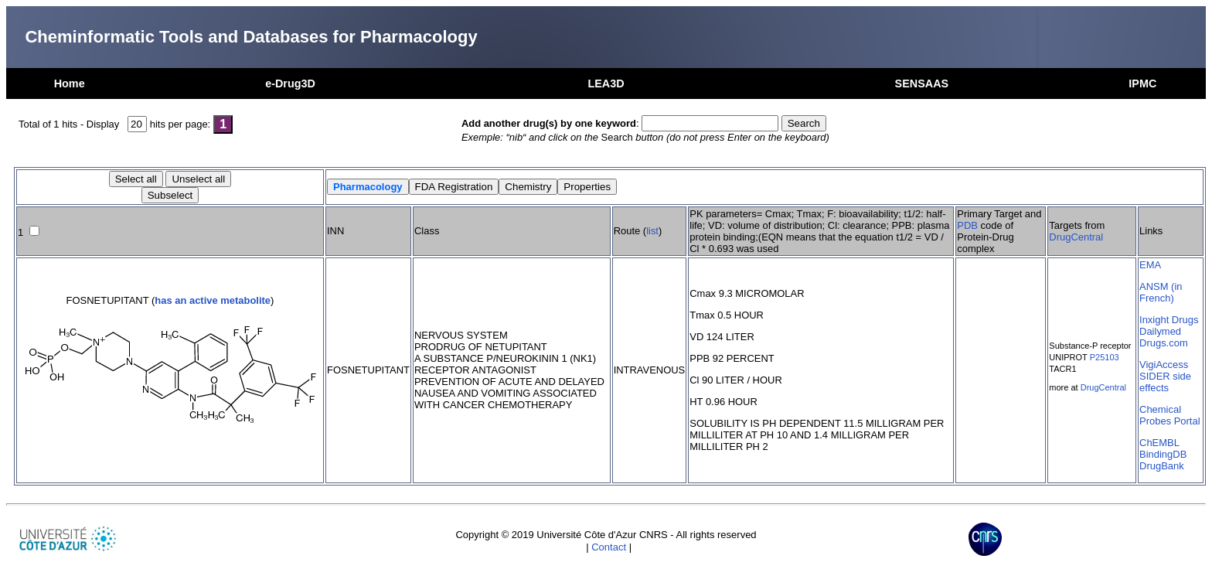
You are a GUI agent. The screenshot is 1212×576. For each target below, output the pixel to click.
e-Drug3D (290, 83)
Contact (608, 547)
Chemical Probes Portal (1169, 415)
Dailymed (1160, 331)
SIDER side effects (1165, 382)
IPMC (1142, 83)
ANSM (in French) (1160, 292)
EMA (1150, 265)
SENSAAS (922, 83)
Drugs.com (1163, 343)
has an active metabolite (213, 300)
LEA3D (605, 83)
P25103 (1104, 357)
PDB (967, 225)
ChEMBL (1159, 442)
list (652, 231)
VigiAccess (1163, 364)
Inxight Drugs (1168, 319)
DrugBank (1161, 466)
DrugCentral (1076, 237)
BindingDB (1162, 454)
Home (69, 83)
